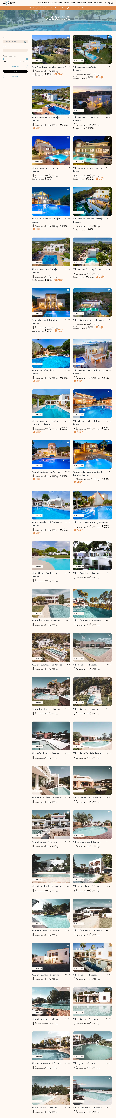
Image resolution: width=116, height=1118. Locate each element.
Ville (40, 3)
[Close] (114, 8)
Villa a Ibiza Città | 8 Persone (86, 841)
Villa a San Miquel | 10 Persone (46, 1019)
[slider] (3, 59)
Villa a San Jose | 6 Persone (85, 1019)
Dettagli (14, 66)
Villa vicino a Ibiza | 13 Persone (87, 269)
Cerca (15, 71)
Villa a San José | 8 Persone (85, 664)
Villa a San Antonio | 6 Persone (46, 1063)
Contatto (98, 3)
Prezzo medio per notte (9, 56)
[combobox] (15, 50)
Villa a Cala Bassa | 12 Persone (45, 753)
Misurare (48, 3)
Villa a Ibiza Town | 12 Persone (46, 620)
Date (4, 38)
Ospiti (4, 47)
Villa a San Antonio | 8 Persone (87, 797)
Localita (58, 3)
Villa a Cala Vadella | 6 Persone (46, 797)
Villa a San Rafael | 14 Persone (46, 471)
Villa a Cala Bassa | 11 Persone (45, 930)
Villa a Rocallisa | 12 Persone (86, 573)
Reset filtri (15, 76)
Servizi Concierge (84, 3)
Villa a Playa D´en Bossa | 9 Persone (89, 522)
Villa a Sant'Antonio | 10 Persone (88, 320)
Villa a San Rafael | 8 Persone (45, 974)
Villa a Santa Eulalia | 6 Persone (87, 753)
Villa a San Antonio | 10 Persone (47, 664)
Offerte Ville (69, 3)
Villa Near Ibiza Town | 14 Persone (48, 66)
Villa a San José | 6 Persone (44, 1107)
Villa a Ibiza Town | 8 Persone (87, 620)
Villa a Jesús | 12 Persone (84, 1063)
